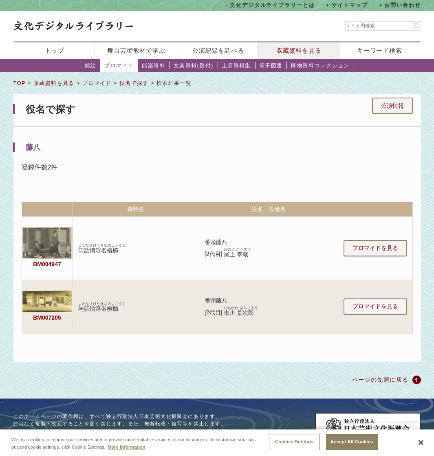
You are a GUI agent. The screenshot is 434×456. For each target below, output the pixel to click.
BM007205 (47, 317)
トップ (54, 50)
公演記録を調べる (218, 50)
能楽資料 (153, 65)
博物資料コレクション (320, 65)
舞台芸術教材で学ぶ (136, 50)
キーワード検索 (379, 50)
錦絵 (91, 65)
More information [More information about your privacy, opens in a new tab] (126, 449)
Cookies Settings (294, 445)
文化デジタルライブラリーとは (272, 5)
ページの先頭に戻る (380, 379)
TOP (19, 83)
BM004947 (47, 264)
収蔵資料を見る (299, 50)
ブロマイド (119, 65)
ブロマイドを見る (375, 248)
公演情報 (392, 105)
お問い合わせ (402, 5)
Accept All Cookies (351, 445)
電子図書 (271, 65)
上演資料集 (236, 65)
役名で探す (134, 83)
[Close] (421, 446)
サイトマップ (349, 5)
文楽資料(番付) (194, 65)
